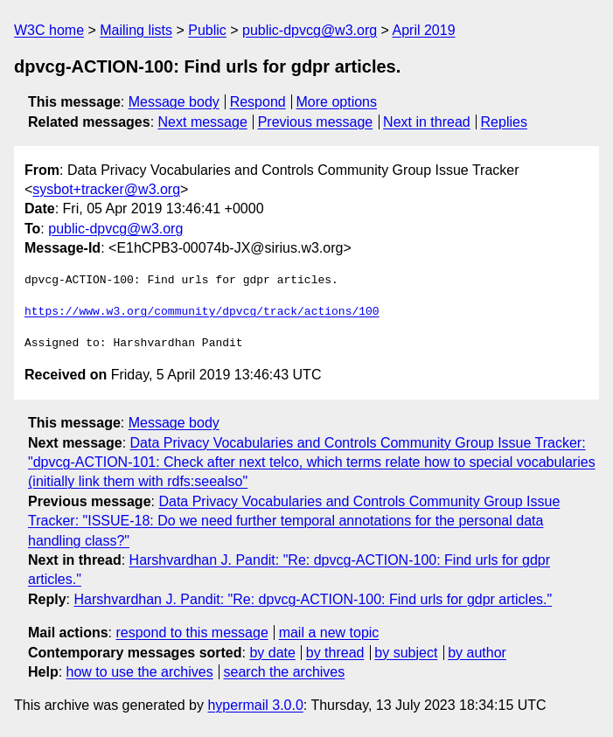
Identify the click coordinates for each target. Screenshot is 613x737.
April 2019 (424, 30)
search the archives (284, 671)
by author (477, 652)
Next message (202, 122)
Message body (174, 101)
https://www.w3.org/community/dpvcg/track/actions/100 (202, 312)
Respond (258, 101)
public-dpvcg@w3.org (309, 30)
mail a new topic (329, 632)
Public (207, 30)
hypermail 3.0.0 (255, 705)
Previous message (315, 122)
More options (337, 101)
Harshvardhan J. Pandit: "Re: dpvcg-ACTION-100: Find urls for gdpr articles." (312, 599)
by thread (335, 652)
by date (272, 652)
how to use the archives (139, 671)
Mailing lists (136, 30)
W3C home (49, 30)
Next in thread (426, 122)
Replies (504, 122)
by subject (405, 652)
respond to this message (191, 632)
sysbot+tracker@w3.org (106, 189)
